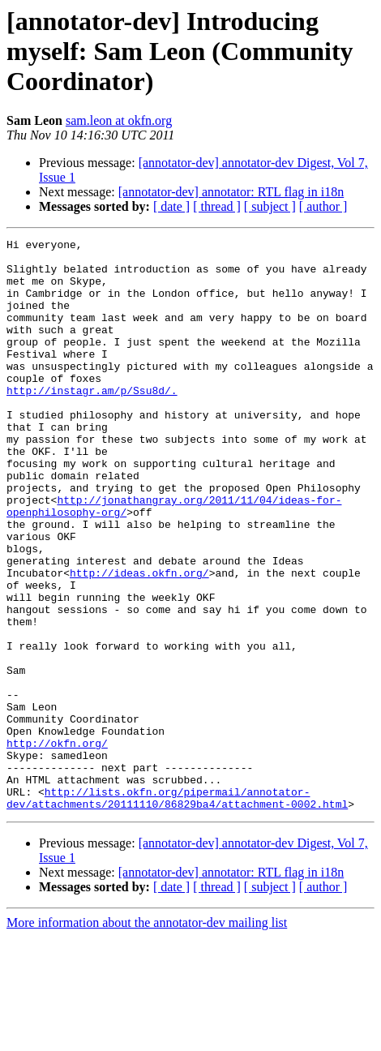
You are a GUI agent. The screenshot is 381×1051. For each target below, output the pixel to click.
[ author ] (323, 206)
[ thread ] (217, 206)
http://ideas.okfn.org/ (139, 640)
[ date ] (171, 206)
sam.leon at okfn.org (119, 120)
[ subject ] (270, 206)
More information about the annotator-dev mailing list (146, 1037)
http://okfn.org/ (57, 845)
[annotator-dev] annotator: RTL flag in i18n (231, 192)
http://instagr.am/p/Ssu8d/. (92, 421)
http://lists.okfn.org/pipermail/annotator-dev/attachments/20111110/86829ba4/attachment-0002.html (177, 910)
